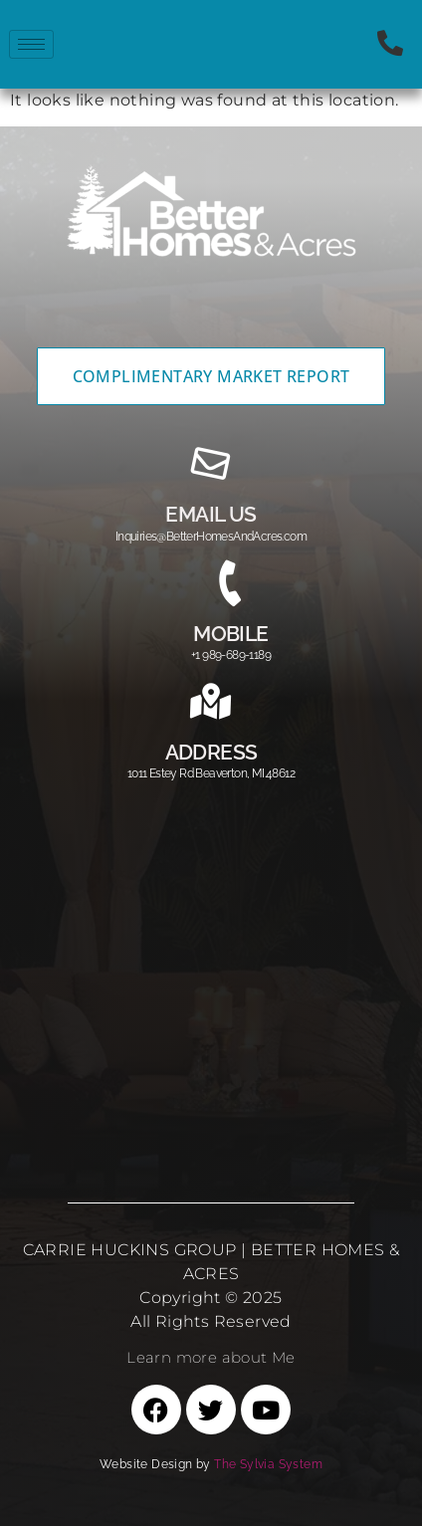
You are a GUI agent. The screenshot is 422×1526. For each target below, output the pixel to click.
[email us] (211, 464)
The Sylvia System (268, 1464)
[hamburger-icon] (31, 44)
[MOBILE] (231, 583)
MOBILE (230, 633)
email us (210, 514)
